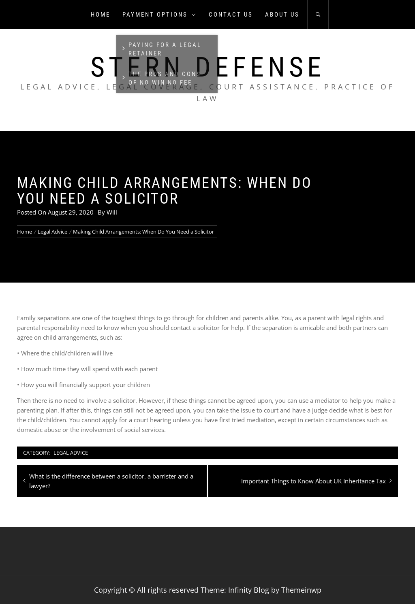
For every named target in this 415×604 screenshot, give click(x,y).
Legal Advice (70, 452)
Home (100, 14)
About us (282, 14)
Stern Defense (207, 67)
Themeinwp (301, 590)
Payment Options (159, 14)
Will (112, 212)
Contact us (231, 14)
